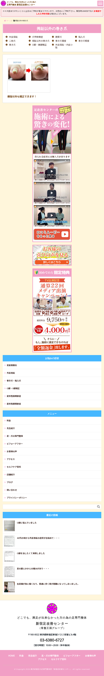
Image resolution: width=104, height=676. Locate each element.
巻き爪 (12, 45)
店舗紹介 (11, 474)
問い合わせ (12, 490)
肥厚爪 (58, 37)
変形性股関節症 (14, 396)
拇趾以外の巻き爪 (40, 41)
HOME (11, 655)
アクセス (11, 459)
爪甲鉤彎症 (37, 37)
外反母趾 (13, 37)
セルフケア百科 (14, 466)
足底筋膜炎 (12, 365)
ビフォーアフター (15, 443)
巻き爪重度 (60, 41)
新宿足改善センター (52, 618)
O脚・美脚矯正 (39, 45)
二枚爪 (12, 41)
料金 (9, 420)
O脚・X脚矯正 (13, 388)
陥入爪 (81, 37)
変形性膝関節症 (14, 403)
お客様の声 (12, 451)
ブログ (10, 482)
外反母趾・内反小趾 (64, 46)
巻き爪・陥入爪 (14, 380)
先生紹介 (11, 428)
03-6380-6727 (52, 640)
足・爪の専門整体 (15, 436)
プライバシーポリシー (17, 497)
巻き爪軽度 (83, 41)
